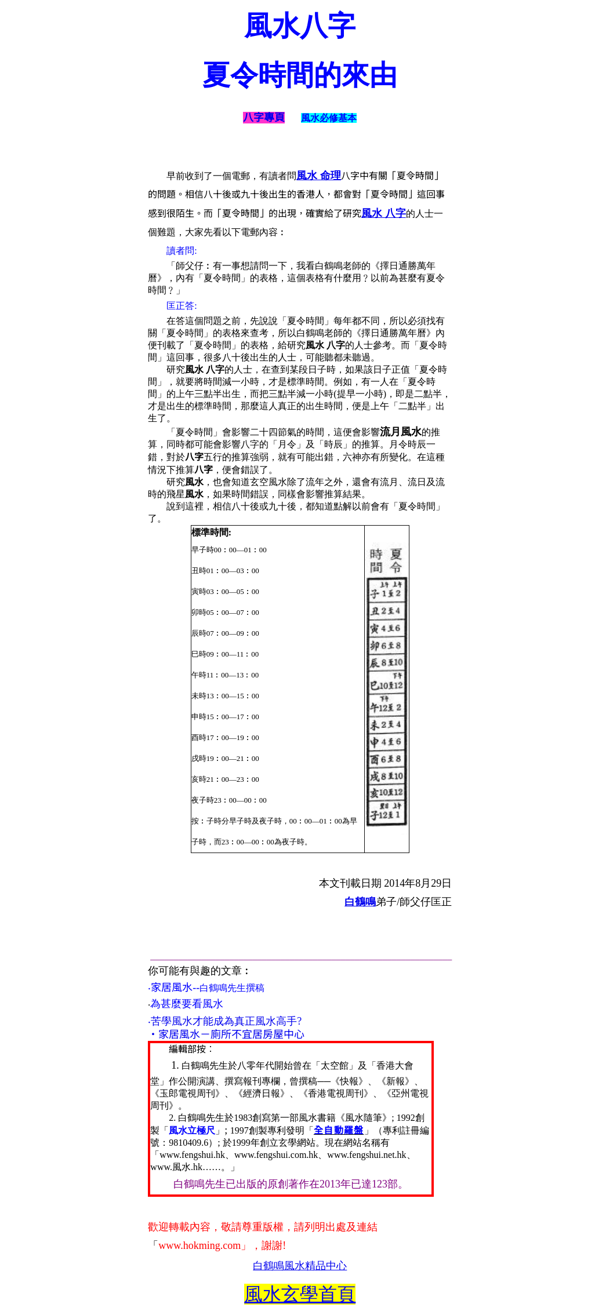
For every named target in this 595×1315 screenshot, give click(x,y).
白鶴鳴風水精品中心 (300, 1266)
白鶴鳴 (360, 902)
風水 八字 (383, 213)
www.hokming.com (199, 1245)
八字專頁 (264, 117)
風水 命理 (318, 175)
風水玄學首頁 (299, 1294)
